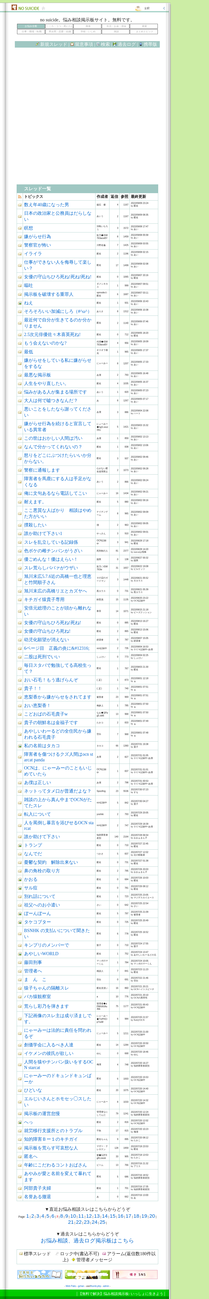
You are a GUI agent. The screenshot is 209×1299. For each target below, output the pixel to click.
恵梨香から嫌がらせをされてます (57, 696)
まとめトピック (144, 31)
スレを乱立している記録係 (51, 542)
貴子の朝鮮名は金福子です (51, 722)
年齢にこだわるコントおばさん (55, 1164)
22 (79, 1222)
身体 (88, 26)
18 (136, 1216)
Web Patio (71, 1286)
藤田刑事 (33, 962)
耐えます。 (35, 501)
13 (97, 1216)
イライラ (33, 253)
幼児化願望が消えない (46, 639)
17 (128, 1216)
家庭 (144, 26)
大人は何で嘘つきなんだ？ (51, 400)
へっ (28, 1122)
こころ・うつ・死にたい (59, 26)
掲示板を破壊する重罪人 (48, 294)
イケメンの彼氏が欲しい (48, 1053)
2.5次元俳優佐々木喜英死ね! (52, 334)
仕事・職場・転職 (32, 31)
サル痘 (31, 887)
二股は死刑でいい (42, 656)
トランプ (33, 845)
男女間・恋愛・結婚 (60, 31)
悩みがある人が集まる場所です (55, 391)
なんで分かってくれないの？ (53, 446)
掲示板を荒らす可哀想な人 (51, 1147)
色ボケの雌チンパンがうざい (53, 550)
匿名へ (31, 1156)
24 (94, 1222)
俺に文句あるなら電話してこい (55, 493)
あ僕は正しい (37, 782)
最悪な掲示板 (37, 374)
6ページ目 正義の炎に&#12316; (56, 648)
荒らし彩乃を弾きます (46, 1006)
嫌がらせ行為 (37, 236)
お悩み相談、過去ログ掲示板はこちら (87, 1241)
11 (81, 1216)
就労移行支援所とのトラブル (53, 1130)
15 (113, 1216)
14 (104, 1216)
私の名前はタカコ (42, 745)
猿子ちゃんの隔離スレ (46, 987)
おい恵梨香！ (37, 705)
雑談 (116, 31)
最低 (28, 351)
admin (106, 1286)
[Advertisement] (87, 89)
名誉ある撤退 (37, 1196)
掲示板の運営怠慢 (42, 1113)
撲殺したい (35, 524)
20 (152, 1216)
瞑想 (28, 227)
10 (73, 1216)
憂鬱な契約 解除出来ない (51, 862)
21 (71, 1222)
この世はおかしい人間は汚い (53, 438)
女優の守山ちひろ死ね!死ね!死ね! (57, 276)
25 (102, 1222)
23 (86, 1222)
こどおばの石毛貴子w (46, 713)
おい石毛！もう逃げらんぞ (51, 679)
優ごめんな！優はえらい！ (51, 559)
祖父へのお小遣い (42, 904)
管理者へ (33, 970)
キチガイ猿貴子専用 (44, 599)
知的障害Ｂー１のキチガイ (51, 1139)
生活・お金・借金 (116, 26)
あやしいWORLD (41, 953)
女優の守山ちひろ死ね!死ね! (52, 622)
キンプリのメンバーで (46, 945)
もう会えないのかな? (45, 342)
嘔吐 (28, 285)
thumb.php (95, 1286)
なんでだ (33, 853)
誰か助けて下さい (42, 836)
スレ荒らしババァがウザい (51, 567)
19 (144, 1216)
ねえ (28, 302)
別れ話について (40, 896)
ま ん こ (35, 979)
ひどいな (33, 1090)
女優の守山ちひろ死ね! (47, 631)
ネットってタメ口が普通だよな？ (57, 791)
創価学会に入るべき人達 (48, 1044)
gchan (81, 1286)
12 (89, 1216)
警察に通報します (42, 470)
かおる (31, 879)
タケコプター (37, 921)
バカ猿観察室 (37, 996)
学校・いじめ (88, 31)
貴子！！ (33, 688)
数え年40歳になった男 (46, 204)
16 (120, 1216)
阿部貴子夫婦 (37, 1188)
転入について (37, 814)
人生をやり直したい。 (46, 383)
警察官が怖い (37, 245)
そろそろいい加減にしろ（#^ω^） (58, 311)
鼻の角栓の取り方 (42, 870)
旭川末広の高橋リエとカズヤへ (55, 590)
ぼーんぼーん (37, 913)
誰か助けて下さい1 (43, 533)
